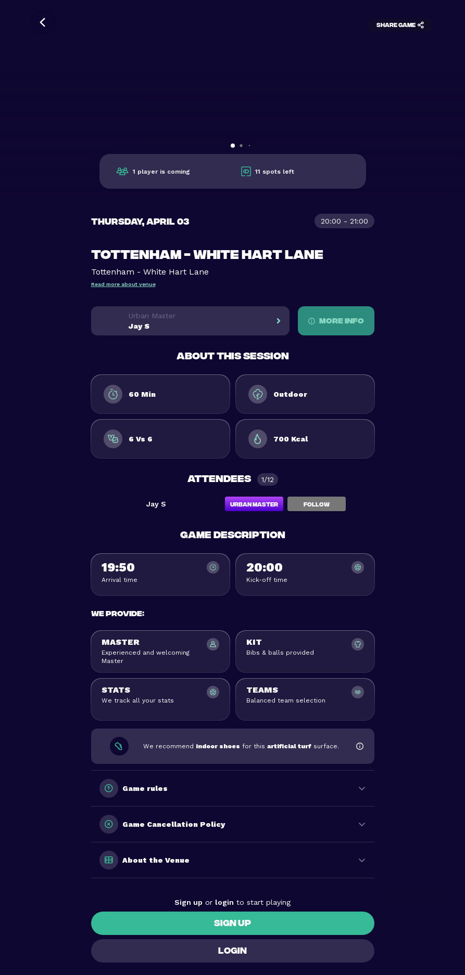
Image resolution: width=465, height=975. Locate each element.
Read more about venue (123, 284)
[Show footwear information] (360, 746)
